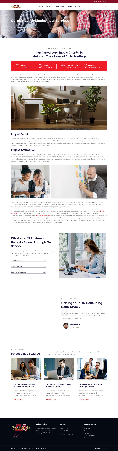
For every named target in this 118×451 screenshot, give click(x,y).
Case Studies (21, 27)
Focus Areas (59, 6)
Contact (77, 6)
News (70, 6)
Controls (86, 431)
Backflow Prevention (90, 438)
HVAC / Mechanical (89, 428)
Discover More (19, 399)
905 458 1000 (103, 1)
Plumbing (86, 433)
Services (48, 6)
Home (41, 6)
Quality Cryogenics (89, 435)
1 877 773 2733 (64, 431)
